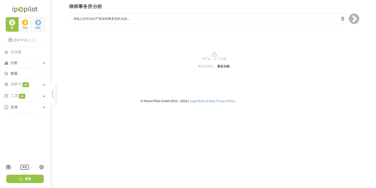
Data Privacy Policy (222, 101)
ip (12, 24)
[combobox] (208, 19)
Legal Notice (198, 101)
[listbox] (25, 167)
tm (25, 24)
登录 (25, 179)
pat (38, 24)
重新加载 (223, 66)
